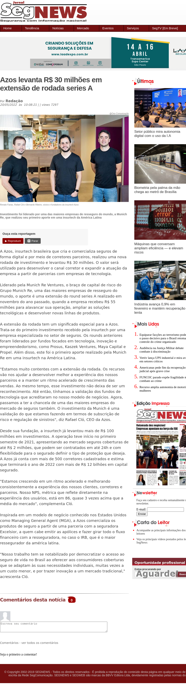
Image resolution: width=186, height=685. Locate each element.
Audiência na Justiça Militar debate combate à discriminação (162, 349)
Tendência (32, 28)
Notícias (58, 28)
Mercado (83, 28)
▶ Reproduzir (13, 240)
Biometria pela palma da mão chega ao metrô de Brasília (157, 190)
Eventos (108, 28)
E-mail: (160, 509)
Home (7, 28)
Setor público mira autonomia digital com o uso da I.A (157, 134)
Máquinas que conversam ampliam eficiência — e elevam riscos (158, 248)
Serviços (133, 28)
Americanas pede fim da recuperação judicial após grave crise (163, 369)
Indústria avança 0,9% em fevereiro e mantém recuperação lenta (159, 308)
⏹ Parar (32, 240)
